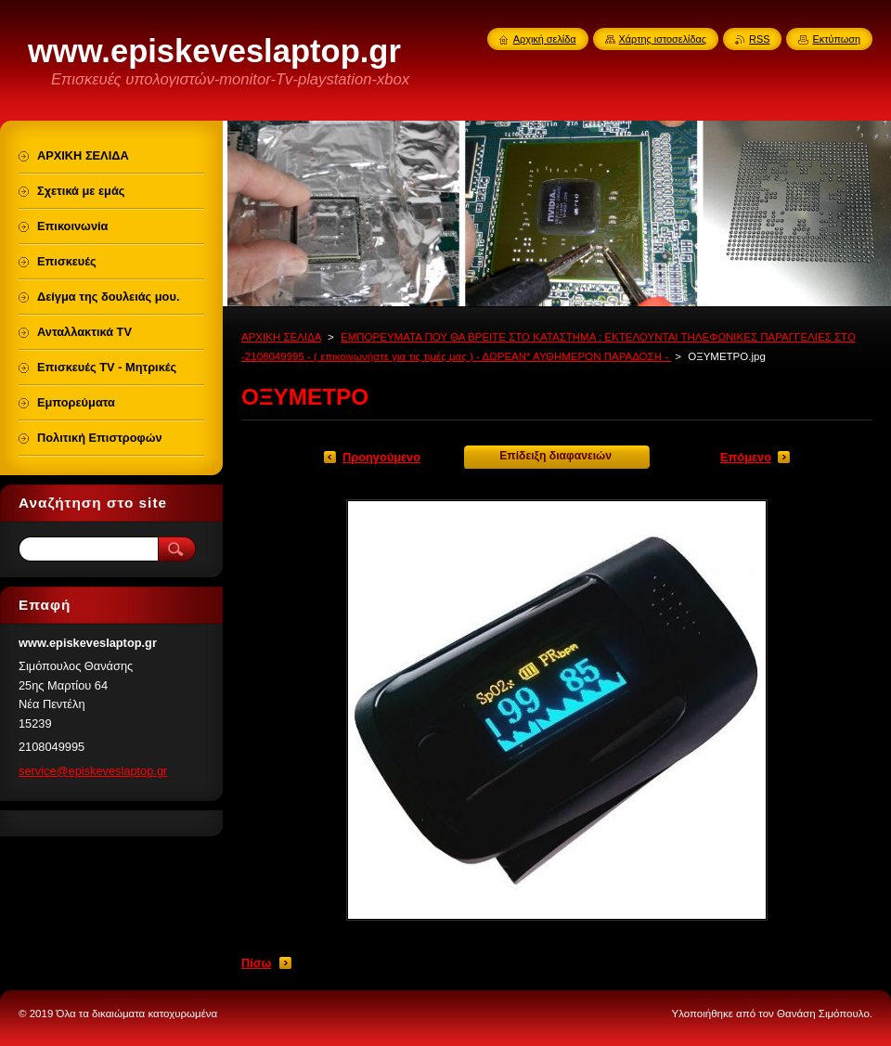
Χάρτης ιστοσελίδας (663, 39)
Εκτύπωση (836, 39)
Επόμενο (745, 457)
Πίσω (256, 963)
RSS (759, 39)
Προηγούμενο (381, 457)
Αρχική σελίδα (544, 39)
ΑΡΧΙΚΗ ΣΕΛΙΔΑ (281, 336)
